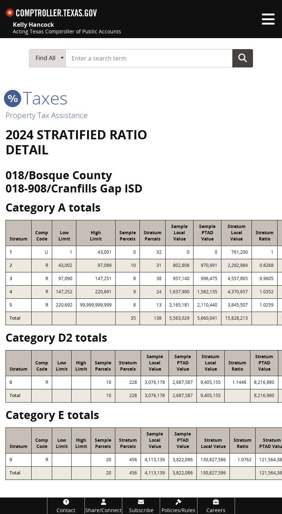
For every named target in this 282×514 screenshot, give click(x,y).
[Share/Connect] (103, 506)
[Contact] (65, 506)
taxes (37, 98)
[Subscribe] (140, 506)
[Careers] (216, 506)
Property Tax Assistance (47, 115)
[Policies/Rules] (178, 506)
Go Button (242, 58)
